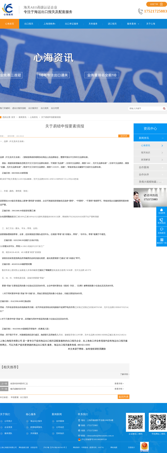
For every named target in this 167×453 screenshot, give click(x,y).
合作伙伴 (144, 174)
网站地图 (113, 447)
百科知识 (60, 433)
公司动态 (60, 427)
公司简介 (8, 421)
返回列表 (124, 136)
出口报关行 (33, 108)
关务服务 (34, 433)
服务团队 (8, 433)
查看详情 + (119, 384)
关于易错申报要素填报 (51, 117)
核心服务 (31, 414)
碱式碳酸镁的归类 (18, 389)
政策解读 (145, 159)
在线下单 (154, 4)
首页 (13, 117)
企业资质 (8, 427)
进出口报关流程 (19, 108)
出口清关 (45, 108)
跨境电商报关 (36, 427)
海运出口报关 (36, 421)
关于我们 (5, 414)
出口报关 (24, 397)
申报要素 (15, 397)
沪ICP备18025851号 (58, 447)
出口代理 (55, 108)
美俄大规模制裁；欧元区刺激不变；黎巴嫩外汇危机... (150, 181)
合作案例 (144, 167)
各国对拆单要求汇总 (19, 384)
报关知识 (145, 152)
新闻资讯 (23, 117)
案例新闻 (57, 414)
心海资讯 (34, 117)
